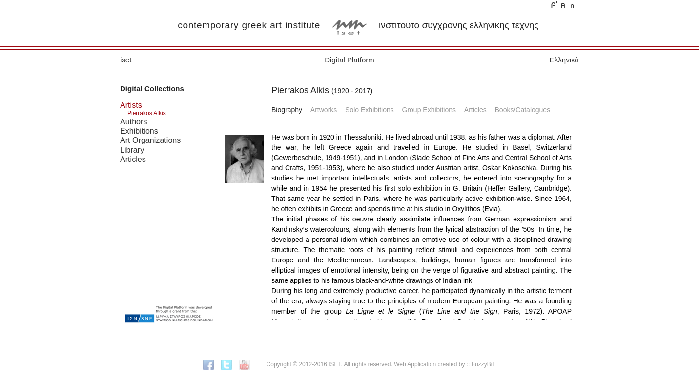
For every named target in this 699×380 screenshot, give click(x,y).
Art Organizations (150, 140)
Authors (133, 121)
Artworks (323, 110)
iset (125, 60)
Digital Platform (349, 60)
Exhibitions (139, 130)
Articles (133, 159)
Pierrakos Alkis (146, 113)
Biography (286, 110)
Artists (131, 104)
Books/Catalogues (523, 110)
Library (132, 149)
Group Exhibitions (429, 110)
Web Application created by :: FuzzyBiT (445, 364)
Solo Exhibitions (369, 110)
